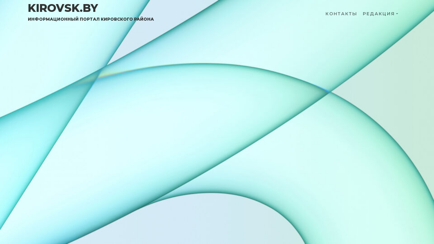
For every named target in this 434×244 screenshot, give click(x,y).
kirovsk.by (91, 11)
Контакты (341, 13)
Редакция (379, 13)
